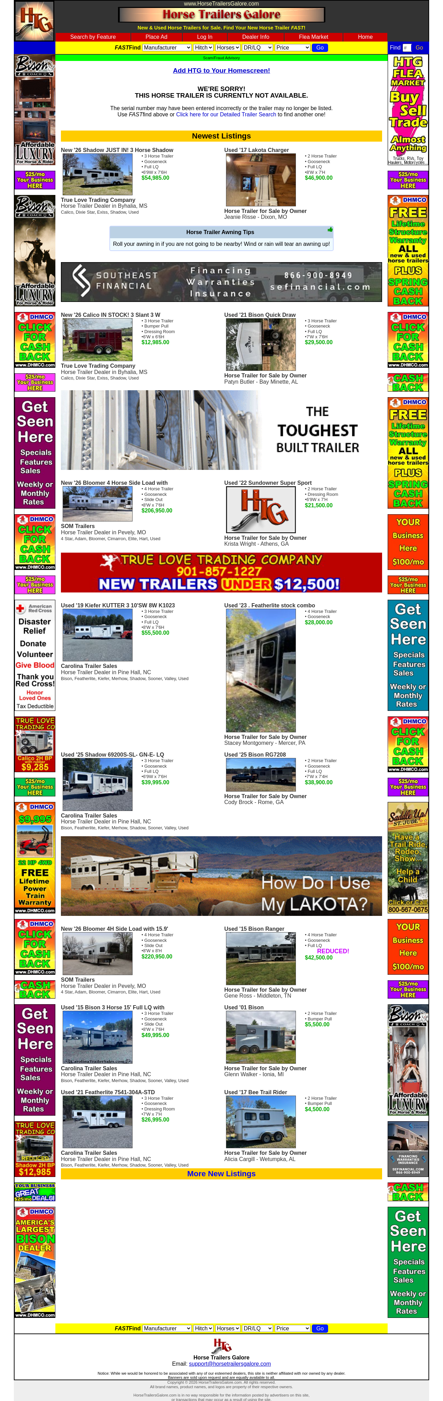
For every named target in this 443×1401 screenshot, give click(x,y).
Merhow (119, 678)
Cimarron (116, 538)
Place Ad (156, 37)
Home (365, 37)
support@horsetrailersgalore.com (230, 1364)
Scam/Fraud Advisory (221, 58)
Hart (143, 538)
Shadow (118, 212)
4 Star (66, 538)
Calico (67, 212)
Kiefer (103, 678)
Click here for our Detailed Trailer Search (226, 114)
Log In (205, 37)
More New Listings (221, 1173)
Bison (66, 678)
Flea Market (313, 37)
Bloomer (97, 538)
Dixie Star (85, 212)
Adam (80, 538)
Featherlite (84, 678)
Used (133, 212)
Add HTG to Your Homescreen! (221, 70)
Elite (132, 538)
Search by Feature (93, 37)
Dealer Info (255, 37)
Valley (170, 678)
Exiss (102, 212)
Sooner (155, 678)
